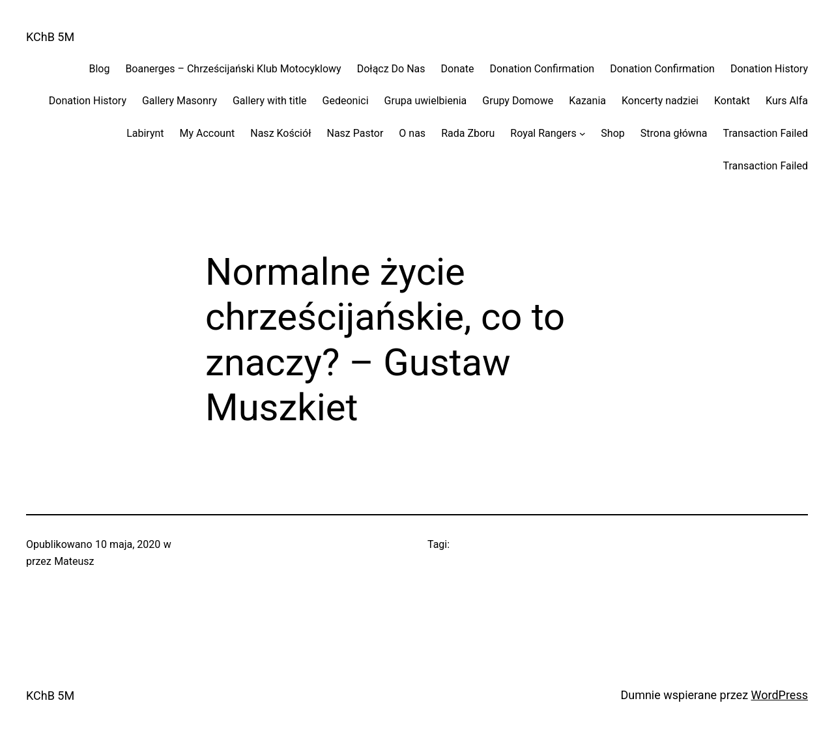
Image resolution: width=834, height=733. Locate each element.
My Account (207, 133)
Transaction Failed (765, 133)
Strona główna (674, 133)
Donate (457, 69)
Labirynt (145, 133)
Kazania (587, 100)
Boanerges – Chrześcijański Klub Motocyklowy (233, 69)
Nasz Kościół (280, 133)
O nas (412, 133)
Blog (99, 69)
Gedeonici (346, 100)
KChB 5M (50, 37)
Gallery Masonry (179, 100)
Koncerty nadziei (660, 100)
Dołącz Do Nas (391, 69)
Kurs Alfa (787, 100)
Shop (612, 133)
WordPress (779, 695)
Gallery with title (270, 100)
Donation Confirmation (541, 69)
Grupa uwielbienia (425, 100)
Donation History (769, 69)
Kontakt (732, 100)
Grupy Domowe (517, 100)
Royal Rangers (543, 133)
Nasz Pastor (354, 133)
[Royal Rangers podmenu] (582, 133)
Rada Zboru (468, 133)
